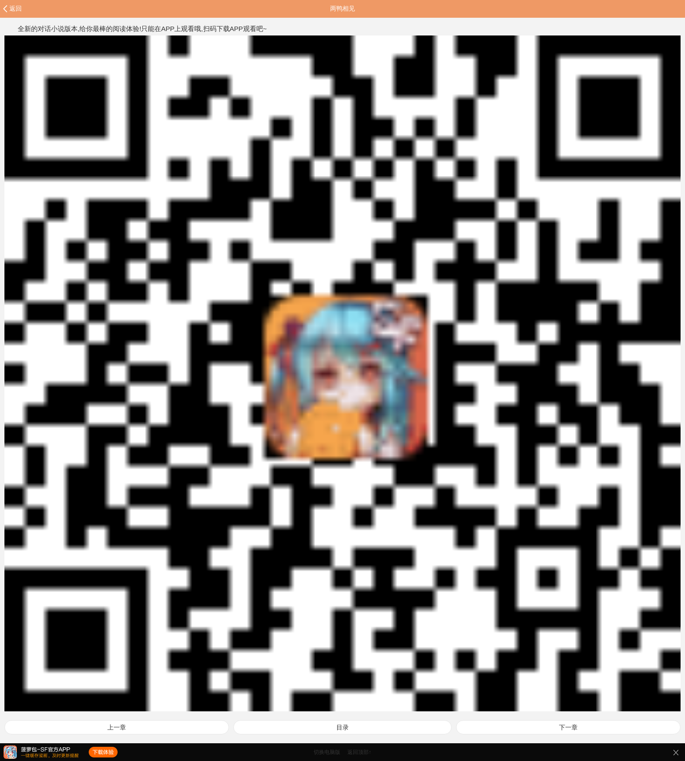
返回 (15, 8)
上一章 (116, 727)
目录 (342, 727)
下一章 (568, 727)
